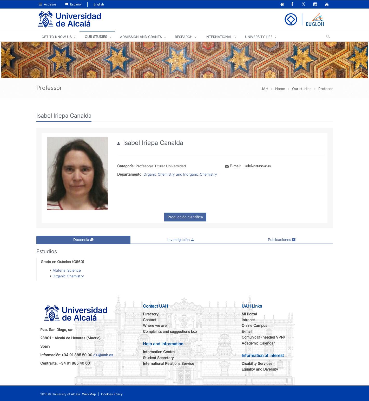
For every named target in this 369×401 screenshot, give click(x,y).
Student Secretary (158, 357)
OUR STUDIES (96, 37)
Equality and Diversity (260, 369)
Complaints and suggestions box (170, 331)
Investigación (180, 239)
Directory (151, 313)
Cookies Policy (112, 394)
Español (73, 4)
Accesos (47, 4)
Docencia (83, 239)
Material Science (66, 270)
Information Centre (159, 351)
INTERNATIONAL (219, 37)
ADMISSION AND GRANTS (141, 37)
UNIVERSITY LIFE (259, 37)
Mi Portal (249, 313)
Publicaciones (282, 239)
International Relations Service (168, 363)
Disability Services (257, 363)
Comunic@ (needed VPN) (263, 337)
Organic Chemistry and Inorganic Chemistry (180, 174)
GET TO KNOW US (57, 37)
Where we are (155, 325)
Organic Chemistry (68, 276)
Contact (149, 319)
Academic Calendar (258, 343)
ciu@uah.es (103, 354)
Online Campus (254, 325)
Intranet (248, 319)
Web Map (89, 394)
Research (184, 37)
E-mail (247, 331)
